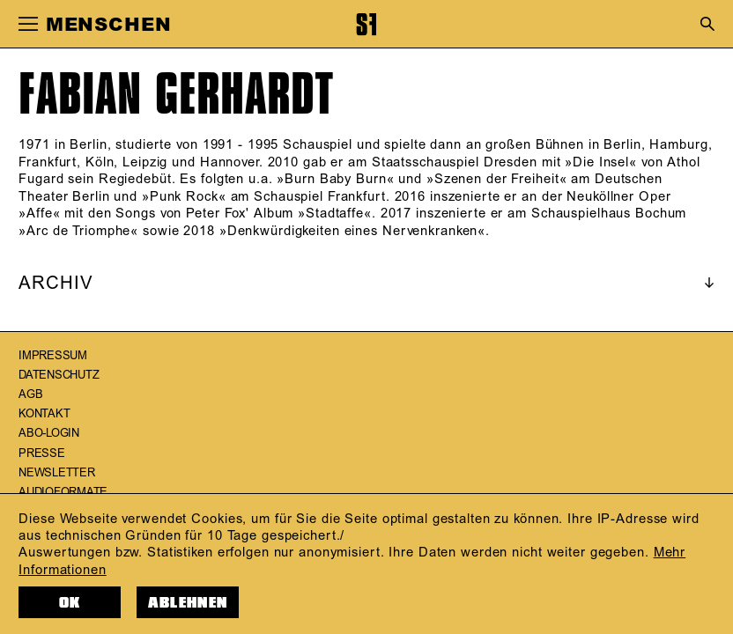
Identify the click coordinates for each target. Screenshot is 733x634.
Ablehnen (187, 602)
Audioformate (63, 492)
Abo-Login (49, 433)
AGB (30, 394)
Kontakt (44, 414)
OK (70, 602)
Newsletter (56, 473)
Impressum (53, 356)
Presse (41, 453)
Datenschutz (59, 375)
